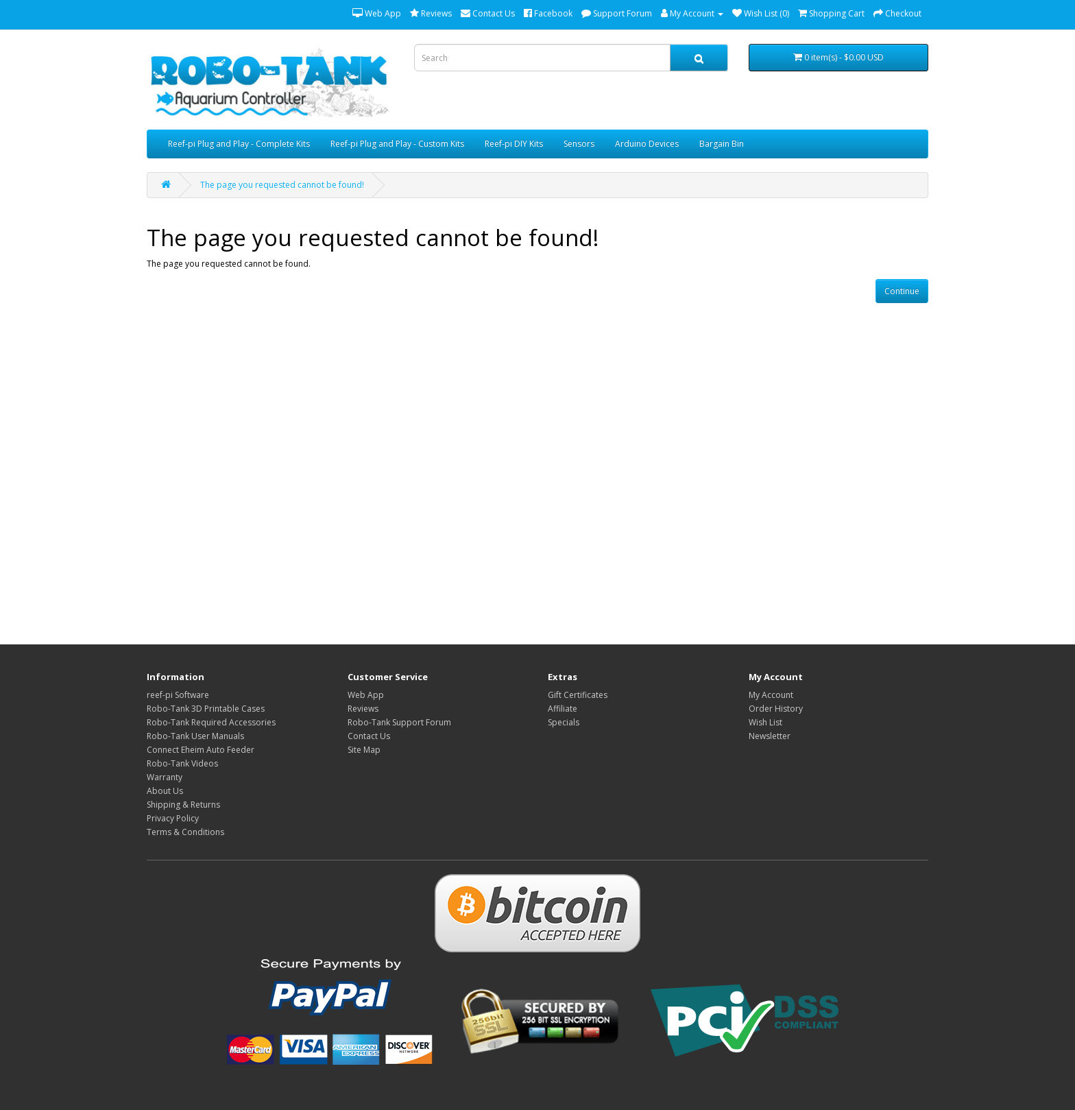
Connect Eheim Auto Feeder (200, 750)
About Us (165, 791)
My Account (771, 695)
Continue (901, 291)
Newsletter (769, 736)
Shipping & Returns (183, 804)
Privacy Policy (173, 818)
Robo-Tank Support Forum (399, 722)
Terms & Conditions (185, 832)
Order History (776, 708)
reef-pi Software (178, 695)
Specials (563, 722)
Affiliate (562, 708)
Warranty (164, 777)
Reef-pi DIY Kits (514, 143)
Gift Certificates (577, 695)
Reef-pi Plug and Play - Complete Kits (239, 143)
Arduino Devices (647, 143)
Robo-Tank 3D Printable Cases (206, 708)
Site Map (364, 750)
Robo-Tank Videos (182, 763)
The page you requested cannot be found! (282, 185)
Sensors (579, 143)
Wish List (765, 722)
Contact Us (369, 736)
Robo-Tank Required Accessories (211, 722)
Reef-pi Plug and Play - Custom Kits (397, 143)
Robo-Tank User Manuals (195, 736)
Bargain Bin (721, 143)
